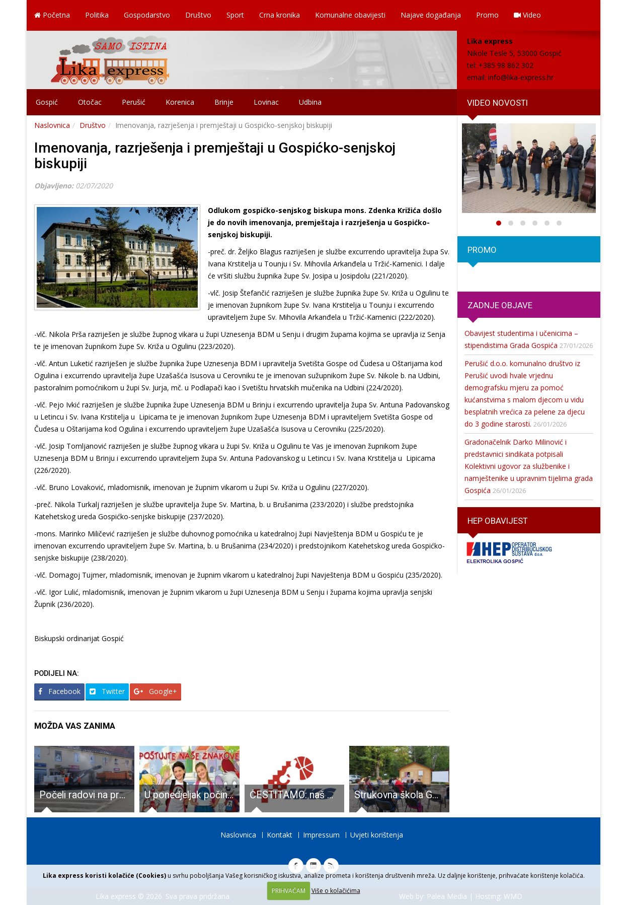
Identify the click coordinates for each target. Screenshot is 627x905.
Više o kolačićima (335, 890)
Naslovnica (52, 125)
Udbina (310, 102)
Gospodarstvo (147, 15)
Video (527, 15)
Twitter (107, 691)
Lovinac (266, 102)
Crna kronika (279, 15)
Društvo (198, 15)
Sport (235, 15)
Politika (97, 15)
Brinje (223, 102)
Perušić (133, 102)
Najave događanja (431, 15)
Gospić (47, 102)
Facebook (59, 691)
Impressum (321, 835)
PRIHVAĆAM (288, 890)
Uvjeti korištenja (376, 835)
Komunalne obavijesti (350, 15)
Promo (487, 15)
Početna (52, 15)
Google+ (155, 691)
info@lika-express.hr (521, 77)
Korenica (180, 102)
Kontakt (279, 835)
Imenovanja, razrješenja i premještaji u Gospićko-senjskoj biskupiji (215, 156)
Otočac (90, 102)
